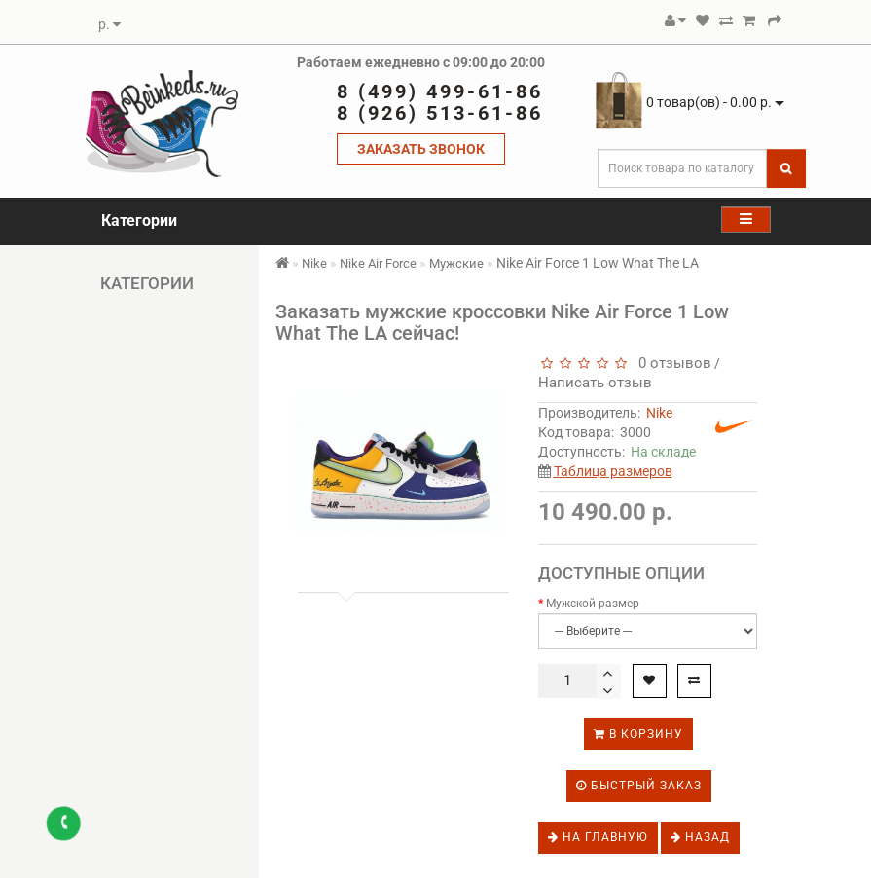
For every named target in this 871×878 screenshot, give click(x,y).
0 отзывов (671, 363)
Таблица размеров (613, 471)
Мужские (456, 263)
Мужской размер (592, 603)
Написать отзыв (595, 382)
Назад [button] (700, 837)
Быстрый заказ (639, 785)
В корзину (638, 734)
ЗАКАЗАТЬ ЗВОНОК (421, 149)
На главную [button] (598, 837)
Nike (314, 263)
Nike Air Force (378, 263)
